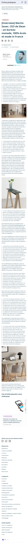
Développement (18, 6)
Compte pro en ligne (7, 485)
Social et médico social (7, 515)
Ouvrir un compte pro (7, 525)
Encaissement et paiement (8, 495)
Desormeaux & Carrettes (8, 123)
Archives (4, 481)
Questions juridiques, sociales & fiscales (11, 513)
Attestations (5, 448)
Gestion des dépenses (7, 506)
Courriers (4, 453)
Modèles (4, 469)
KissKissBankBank (18, 225)
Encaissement (5, 455)
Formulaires (5, 464)
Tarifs (3, 534)
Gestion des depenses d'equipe (9, 509)
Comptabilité (5, 483)
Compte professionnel (7, 488)
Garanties (4, 467)
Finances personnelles (7, 499)
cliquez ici (8, 390)
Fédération (4, 457)
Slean (24, 81)
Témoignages (5, 518)
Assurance (4, 479)
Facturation (4, 497)
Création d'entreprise (7, 490)
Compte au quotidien (7, 451)
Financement (5, 462)
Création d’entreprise (7, 527)
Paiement (4, 511)
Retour (5, 13)
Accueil (3, 6)
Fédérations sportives (7, 460)
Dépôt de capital (6, 530)
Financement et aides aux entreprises (11, 504)
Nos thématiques (10, 6)
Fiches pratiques (9, 2)
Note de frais (5, 471)
